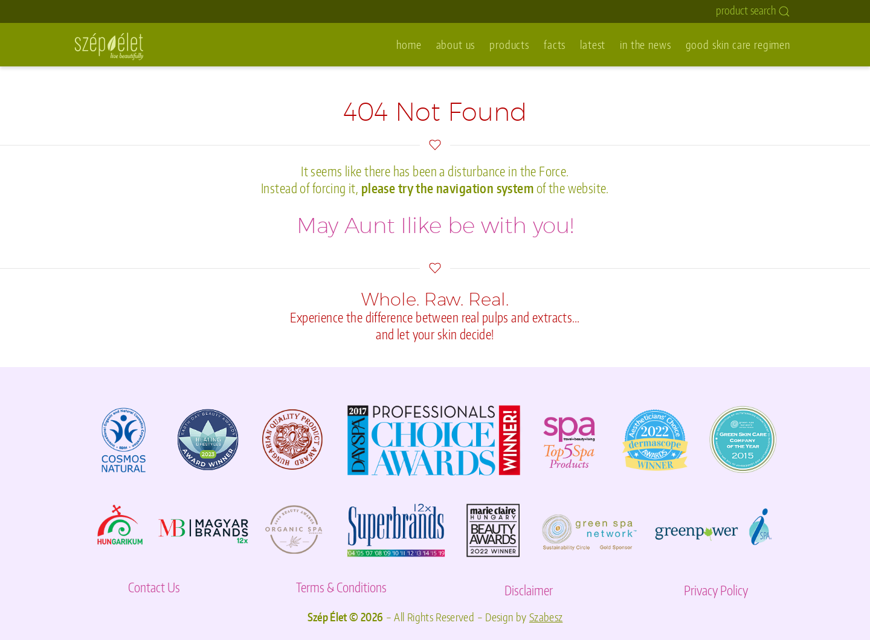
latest (592, 44)
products (509, 44)
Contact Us (154, 587)
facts (555, 44)
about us (455, 44)
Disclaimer (528, 590)
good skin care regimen (738, 44)
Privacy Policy (716, 590)
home (408, 44)
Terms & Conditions (341, 587)
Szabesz (546, 617)
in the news (645, 44)
